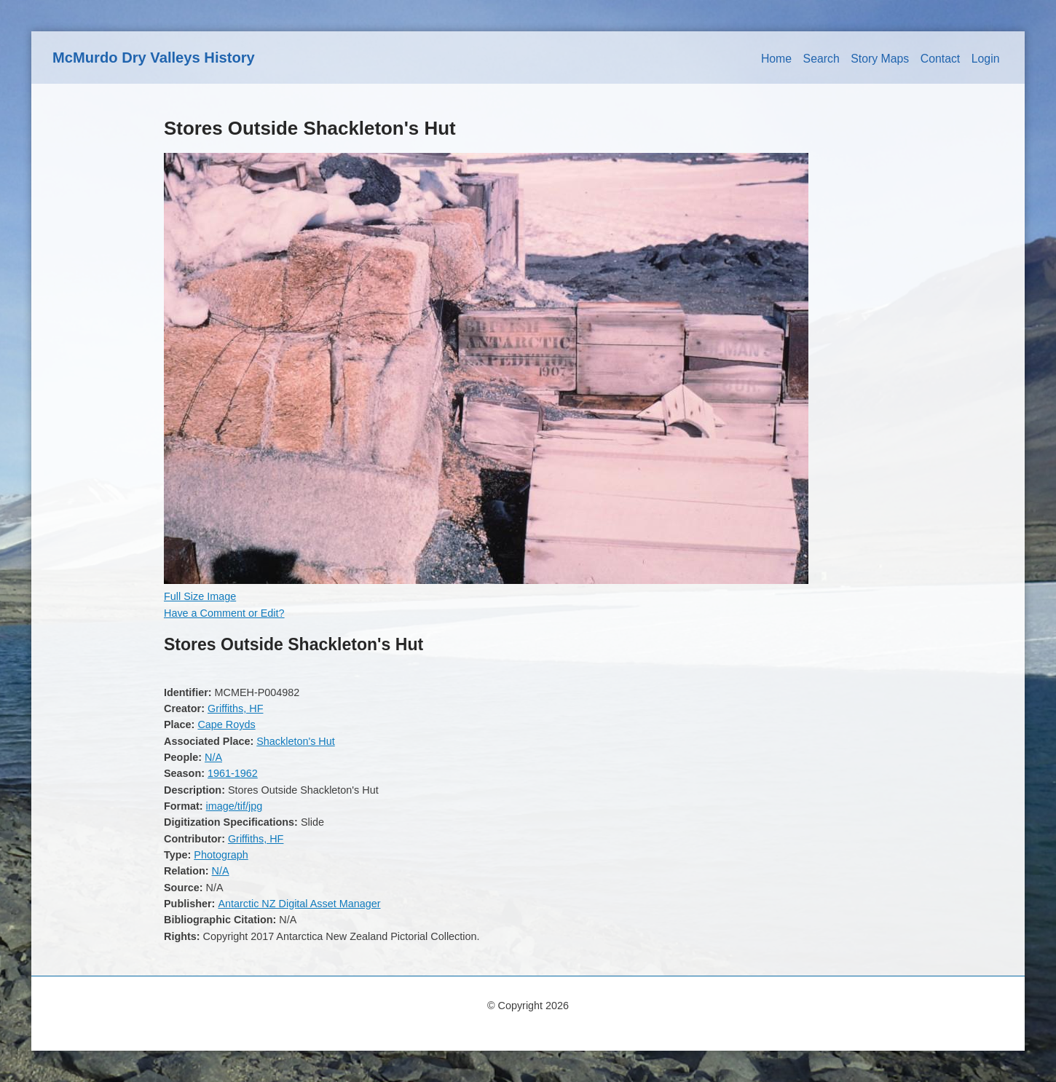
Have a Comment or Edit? (224, 613)
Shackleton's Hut (295, 741)
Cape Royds (226, 724)
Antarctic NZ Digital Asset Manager (299, 903)
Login (986, 58)
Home (776, 58)
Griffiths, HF (236, 708)
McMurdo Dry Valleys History (153, 58)
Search (821, 58)
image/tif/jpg (234, 806)
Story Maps (880, 58)
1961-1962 (233, 773)
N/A (213, 757)
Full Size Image (200, 596)
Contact (941, 58)
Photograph (221, 855)
